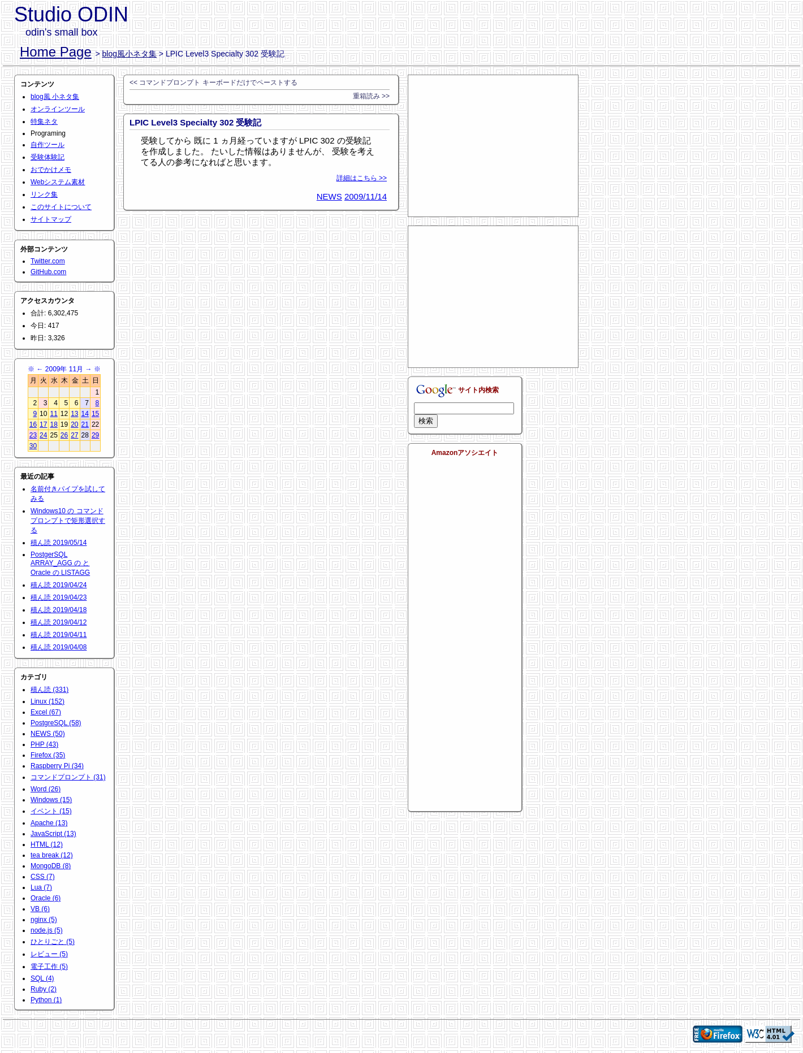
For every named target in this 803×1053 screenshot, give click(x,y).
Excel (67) (46, 712)
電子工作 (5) (49, 966)
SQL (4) (42, 978)
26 (64, 435)
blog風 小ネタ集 (55, 97)
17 (43, 424)
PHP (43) (44, 744)
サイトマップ (51, 219)
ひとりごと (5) (53, 942)
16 (33, 424)
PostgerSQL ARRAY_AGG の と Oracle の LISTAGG (60, 564)
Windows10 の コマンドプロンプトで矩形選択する (68, 520)
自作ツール (47, 145)
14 (85, 414)
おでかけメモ (51, 170)
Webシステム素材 (58, 182)
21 (85, 424)
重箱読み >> (371, 96)
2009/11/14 (365, 196)
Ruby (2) (44, 989)
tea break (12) (52, 855)
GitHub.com (48, 272)
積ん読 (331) (49, 690)
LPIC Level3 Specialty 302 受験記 (195, 122)
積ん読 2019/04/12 (59, 622)
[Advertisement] (493, 145)
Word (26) (46, 789)
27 (74, 435)
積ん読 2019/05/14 (59, 543)
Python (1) (46, 1000)
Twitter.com (48, 261)
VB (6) (40, 909)
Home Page (56, 51)
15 (95, 414)
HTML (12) (47, 844)
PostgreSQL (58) (56, 723)
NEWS (329, 196)
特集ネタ (44, 121)
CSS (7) (43, 877)
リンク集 (44, 194)
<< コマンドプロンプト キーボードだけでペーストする (213, 82)
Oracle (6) (46, 898)
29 (95, 435)
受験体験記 (47, 157)
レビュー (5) (49, 954)
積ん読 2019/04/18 (59, 610)
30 (33, 446)
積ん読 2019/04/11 (59, 635)
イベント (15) (51, 811)
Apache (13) (49, 823)
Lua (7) (41, 887)
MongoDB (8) (51, 866)
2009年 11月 (64, 369)
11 (53, 414)
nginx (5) (44, 920)
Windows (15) (51, 800)
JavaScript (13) (53, 834)
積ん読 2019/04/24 (59, 585)
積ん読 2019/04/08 (59, 647)
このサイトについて (61, 207)
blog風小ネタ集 (129, 53)
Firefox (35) (48, 755)
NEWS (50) (48, 734)
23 (33, 435)
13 (74, 414)
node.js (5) (47, 930)
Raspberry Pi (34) (57, 766)
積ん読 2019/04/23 (59, 597)
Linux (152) (47, 701)
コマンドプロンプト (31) (68, 777)
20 (74, 424)
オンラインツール (58, 109)
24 (43, 435)
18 (53, 424)
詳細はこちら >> (361, 178)
